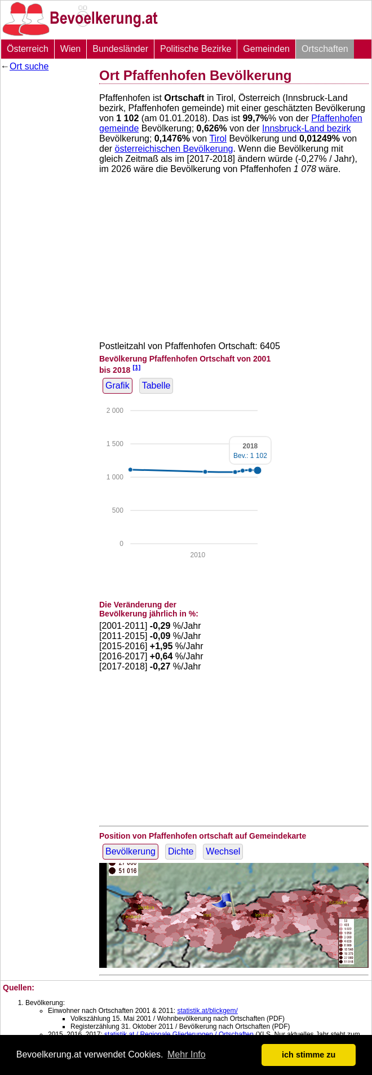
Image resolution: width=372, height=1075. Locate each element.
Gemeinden (266, 49)
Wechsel (223, 851)
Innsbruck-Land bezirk (306, 128)
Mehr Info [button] (186, 1054)
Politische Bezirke (195, 49)
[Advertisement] (46, 245)
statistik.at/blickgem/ (207, 1011)
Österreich (27, 49)
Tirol (218, 138)
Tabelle (156, 385)
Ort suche (29, 66)
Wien (70, 49)
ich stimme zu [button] (308, 1054)
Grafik (117, 385)
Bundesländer (120, 49)
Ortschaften (325, 49)
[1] (136, 367)
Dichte (180, 851)
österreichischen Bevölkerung (174, 148)
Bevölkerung (130, 851)
